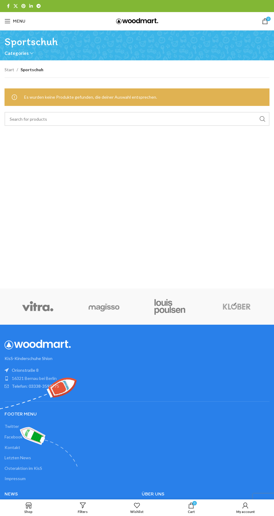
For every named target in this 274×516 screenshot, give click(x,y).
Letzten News (18, 457)
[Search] (137, 119)
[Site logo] (137, 20)
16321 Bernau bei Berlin (34, 378)
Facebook (14, 436)
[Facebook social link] (8, 6)
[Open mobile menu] (15, 21)
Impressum (15, 478)
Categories (17, 53)
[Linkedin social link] (31, 6)
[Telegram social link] (39, 6)
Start (9, 69)
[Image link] (38, 343)
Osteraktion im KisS (23, 468)
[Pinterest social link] (23, 6)
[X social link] (16, 6)
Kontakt (12, 447)
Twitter (12, 426)
